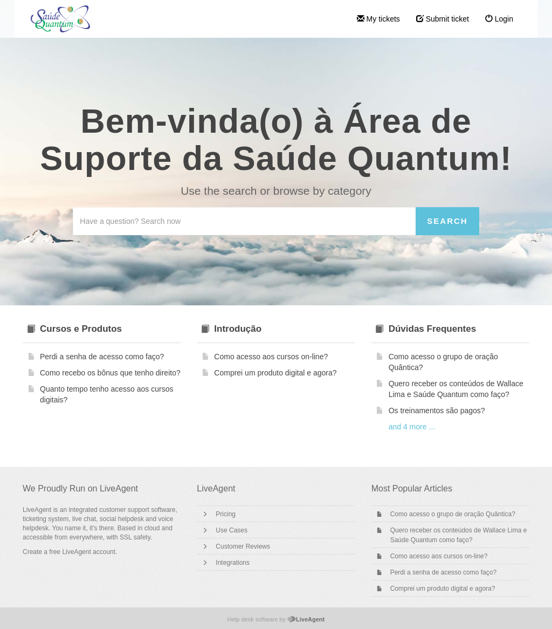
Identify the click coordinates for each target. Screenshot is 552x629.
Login (499, 19)
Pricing (226, 514)
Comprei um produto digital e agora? (442, 588)
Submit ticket (442, 19)
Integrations (233, 562)
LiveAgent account (88, 552)
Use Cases (231, 530)
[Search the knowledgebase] (244, 221)
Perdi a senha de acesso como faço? (443, 572)
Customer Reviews (243, 546)
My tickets (378, 19)
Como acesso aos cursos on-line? (439, 556)
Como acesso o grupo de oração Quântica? (452, 514)
